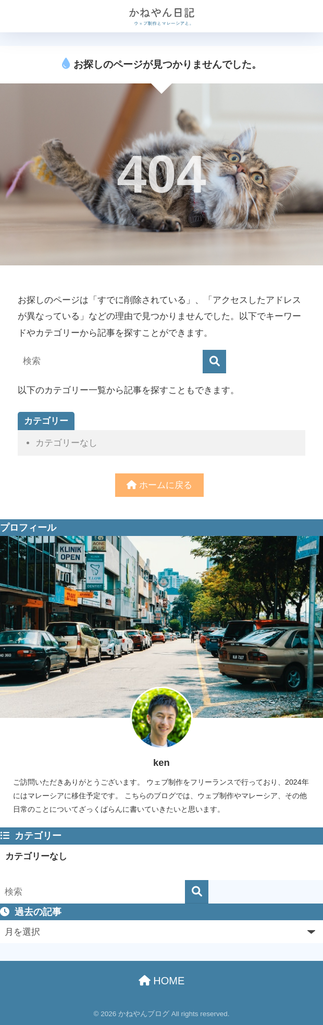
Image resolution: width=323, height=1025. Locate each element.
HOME (162, 980)
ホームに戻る (159, 485)
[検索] (214, 361)
